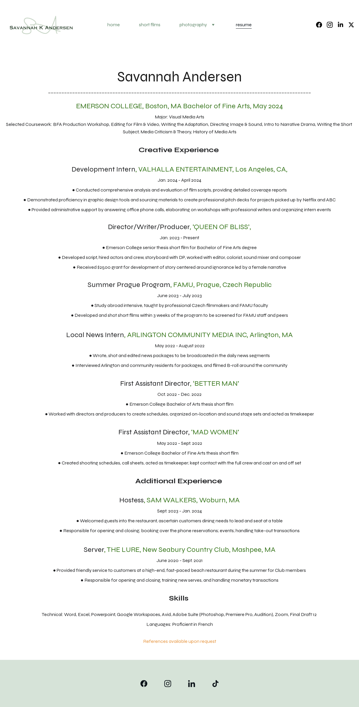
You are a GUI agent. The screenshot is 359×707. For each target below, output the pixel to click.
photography (193, 24)
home (113, 24)
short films (149, 24)
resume (244, 24)
